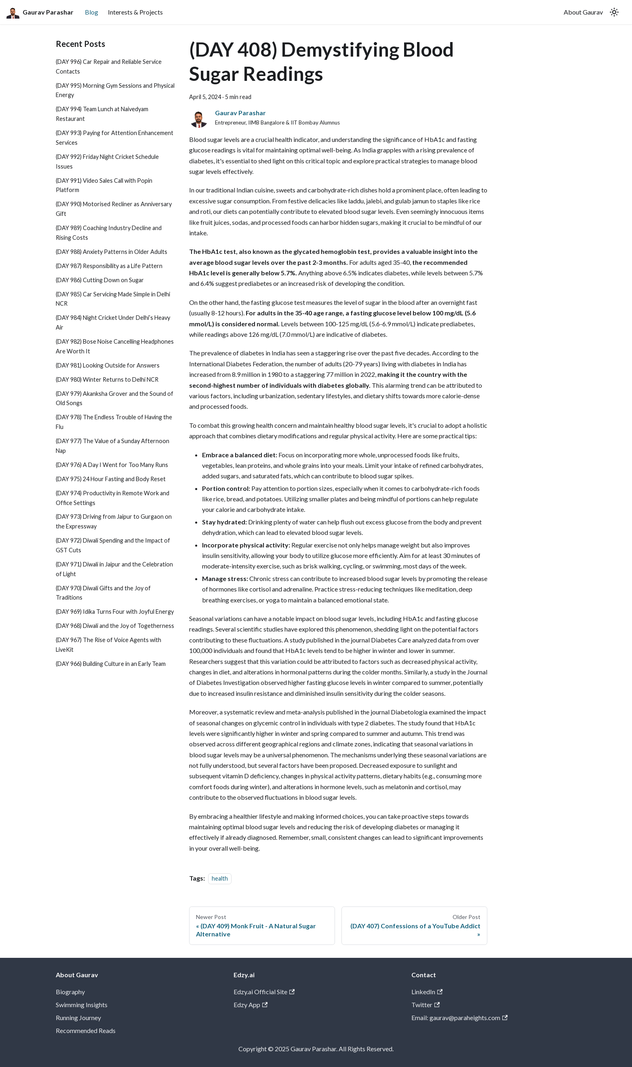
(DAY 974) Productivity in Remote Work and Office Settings (112, 498)
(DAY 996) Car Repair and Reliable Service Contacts (109, 66)
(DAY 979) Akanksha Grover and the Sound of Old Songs (114, 398)
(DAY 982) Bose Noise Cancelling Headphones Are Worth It (115, 346)
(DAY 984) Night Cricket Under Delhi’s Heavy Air (113, 322)
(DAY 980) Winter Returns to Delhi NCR (107, 379)
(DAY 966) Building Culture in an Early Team (111, 663)
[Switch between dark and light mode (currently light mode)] (614, 12)
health (220, 878)
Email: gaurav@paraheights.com (459, 1017)
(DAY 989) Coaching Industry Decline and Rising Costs (109, 232)
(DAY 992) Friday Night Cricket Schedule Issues (107, 161)
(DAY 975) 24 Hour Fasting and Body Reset (111, 478)
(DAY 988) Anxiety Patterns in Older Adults (111, 251)
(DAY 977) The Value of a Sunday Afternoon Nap (112, 445)
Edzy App (251, 1004)
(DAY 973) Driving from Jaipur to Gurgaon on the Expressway (114, 521)
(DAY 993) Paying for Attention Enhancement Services (114, 137)
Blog (91, 12)
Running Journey (78, 1017)
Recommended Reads (86, 1030)
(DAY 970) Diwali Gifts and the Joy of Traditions (103, 593)
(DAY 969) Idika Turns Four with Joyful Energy (115, 611)
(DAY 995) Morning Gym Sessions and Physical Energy (115, 90)
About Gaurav (583, 12)
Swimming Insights (81, 1004)
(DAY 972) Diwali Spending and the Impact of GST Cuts (113, 545)
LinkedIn (426, 991)
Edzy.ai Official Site (264, 991)
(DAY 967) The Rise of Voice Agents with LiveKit (108, 644)
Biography (70, 991)
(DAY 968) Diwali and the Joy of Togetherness (115, 625)
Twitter (425, 1004)
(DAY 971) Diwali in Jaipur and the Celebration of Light (114, 569)
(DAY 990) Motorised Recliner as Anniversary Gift (114, 209)
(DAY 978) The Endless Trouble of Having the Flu (114, 422)
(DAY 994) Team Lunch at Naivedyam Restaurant (102, 114)
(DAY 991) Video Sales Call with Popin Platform (104, 185)
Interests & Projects (135, 12)
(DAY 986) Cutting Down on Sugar (100, 280)
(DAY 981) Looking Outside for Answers (108, 365)
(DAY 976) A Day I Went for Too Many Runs (112, 464)
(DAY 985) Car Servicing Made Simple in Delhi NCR (113, 299)
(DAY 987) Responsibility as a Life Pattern (109, 265)
